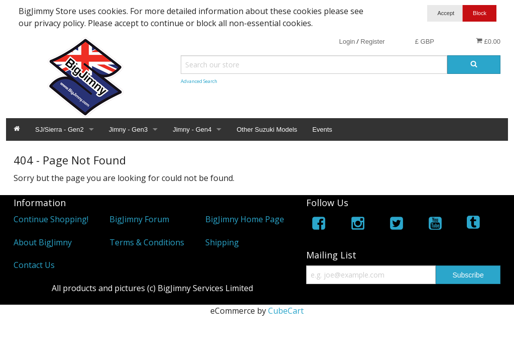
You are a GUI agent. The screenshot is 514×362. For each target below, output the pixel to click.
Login (347, 41)
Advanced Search (199, 81)
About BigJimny (43, 242)
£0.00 (488, 41)
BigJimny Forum (139, 219)
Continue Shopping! (51, 219)
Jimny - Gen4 (192, 129)
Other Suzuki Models (266, 129)
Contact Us (34, 264)
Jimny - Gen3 (128, 129)
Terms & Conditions (146, 242)
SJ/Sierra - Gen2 (59, 129)
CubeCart (286, 310)
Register (372, 41)
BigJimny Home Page (244, 219)
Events (322, 129)
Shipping (222, 242)
